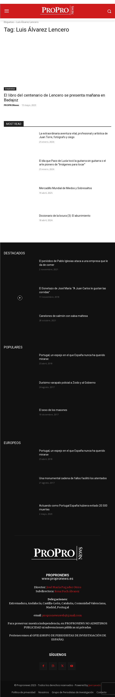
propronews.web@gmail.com (62, 615)
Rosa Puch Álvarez (67, 591)
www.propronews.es (57, 579)
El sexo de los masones (53, 410)
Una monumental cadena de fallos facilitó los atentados (73, 478)
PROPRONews (11, 105)
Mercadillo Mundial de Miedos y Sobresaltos (65, 188)
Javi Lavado (95, 685)
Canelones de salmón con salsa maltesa (63, 315)
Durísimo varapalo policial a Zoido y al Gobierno (67, 382)
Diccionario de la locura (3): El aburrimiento (64, 215)
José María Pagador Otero (63, 587)
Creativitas (10, 88)
